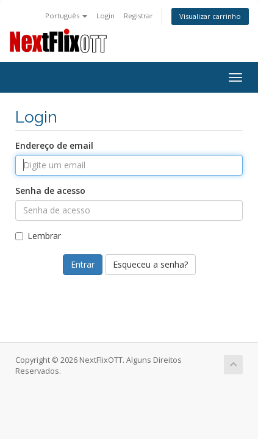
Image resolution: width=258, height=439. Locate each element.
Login (105, 15)
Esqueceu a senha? (150, 264)
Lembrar (38, 235)
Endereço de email (54, 145)
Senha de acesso (50, 190)
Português (66, 15)
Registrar (138, 15)
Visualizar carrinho (210, 16)
